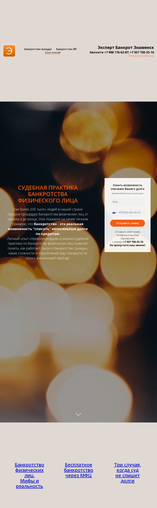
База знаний (52, 52)
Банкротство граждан (38, 49)
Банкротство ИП (66, 49)
